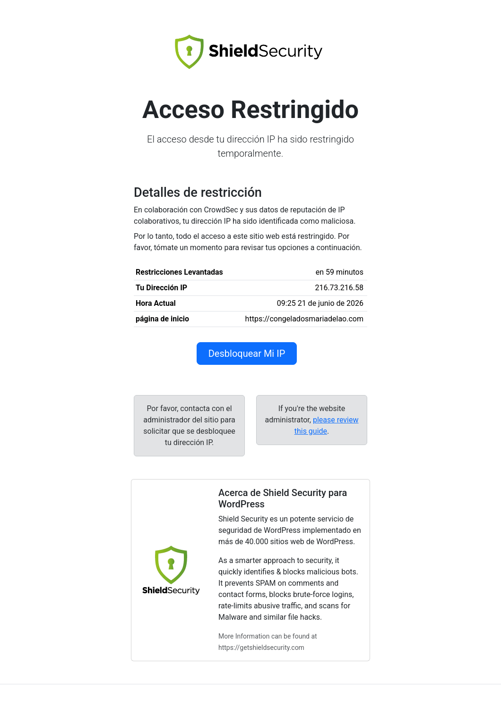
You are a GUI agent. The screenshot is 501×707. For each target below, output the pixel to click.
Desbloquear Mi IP (246, 353)
